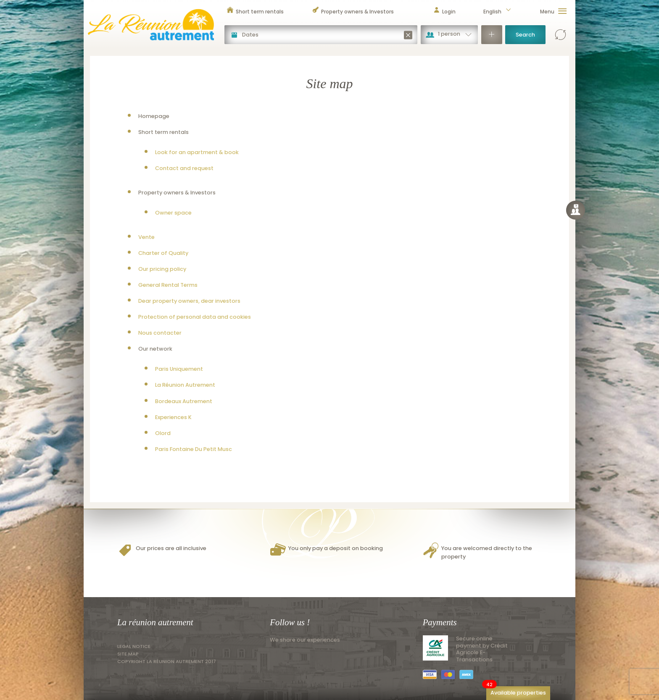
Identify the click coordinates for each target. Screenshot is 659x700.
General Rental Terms (168, 284)
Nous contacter (160, 332)
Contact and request (184, 168)
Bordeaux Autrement (183, 401)
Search (525, 34)
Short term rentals (255, 11)
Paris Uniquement (179, 368)
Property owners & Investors (353, 11)
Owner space (173, 212)
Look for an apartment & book (197, 152)
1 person (449, 33)
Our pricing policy (162, 269)
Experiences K (173, 417)
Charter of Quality (163, 253)
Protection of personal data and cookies (194, 316)
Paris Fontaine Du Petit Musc (193, 449)
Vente (146, 237)
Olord (163, 433)
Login (444, 11)
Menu (553, 11)
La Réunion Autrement (185, 384)
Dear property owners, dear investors (189, 300)
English (497, 11)
